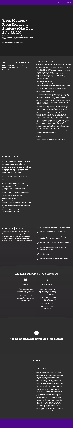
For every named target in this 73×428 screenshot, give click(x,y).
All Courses (61, 2)
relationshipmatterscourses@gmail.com (12, 211)
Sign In (69, 2)
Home (3, 422)
